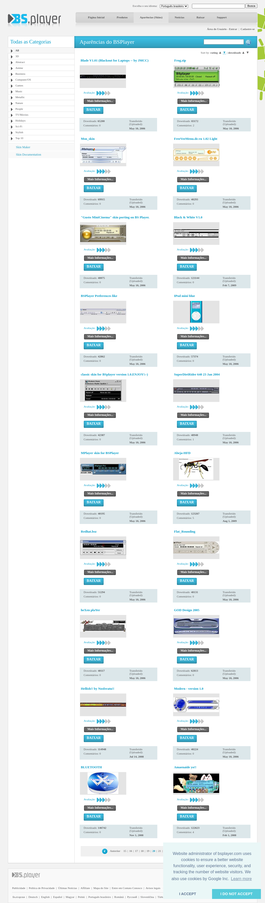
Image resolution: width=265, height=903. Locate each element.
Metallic (20, 97)
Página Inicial (96, 17)
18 (142, 850)
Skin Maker (23, 147)
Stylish (19, 132)
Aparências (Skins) (151, 17)
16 (130, 850)
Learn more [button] (241, 879)
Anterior (115, 850)
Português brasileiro (99, 896)
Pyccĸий (132, 896)
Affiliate (85, 888)
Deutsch (33, 896)
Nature (19, 102)
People (19, 108)
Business (20, 73)
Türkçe (161, 896)
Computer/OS (23, 79)
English (45, 896)
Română (119, 896)
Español (57, 896)
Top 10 (19, 138)
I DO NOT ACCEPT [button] (236, 894)
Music (19, 91)
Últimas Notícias (67, 888)
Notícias (179, 17)
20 (153, 850)
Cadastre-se (248, 29)
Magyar (70, 896)
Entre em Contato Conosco (127, 888)
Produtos (122, 17)
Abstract (20, 62)
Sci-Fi (19, 126)
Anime (19, 67)
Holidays (21, 120)
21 (159, 850)
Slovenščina (147, 896)
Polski (81, 896)
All (17, 50)
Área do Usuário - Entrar (222, 29)
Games (19, 85)
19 (148, 850)
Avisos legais (153, 888)
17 (136, 850)
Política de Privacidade (41, 888)
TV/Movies (22, 114)
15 (124, 850)
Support (222, 17)
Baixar (201, 17)
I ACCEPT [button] (187, 894)
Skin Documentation (28, 154)
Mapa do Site (100, 888)
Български (19, 896)
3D (17, 56)
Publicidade (18, 888)
